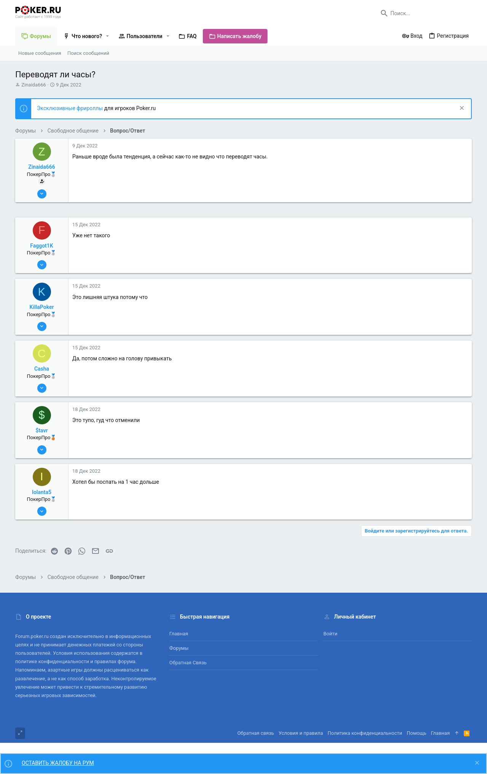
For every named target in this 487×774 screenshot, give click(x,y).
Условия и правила (301, 733)
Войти (330, 633)
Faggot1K (41, 246)
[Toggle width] (20, 733)
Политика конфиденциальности (365, 733)
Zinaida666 (33, 85)
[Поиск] (424, 13)
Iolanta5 (41, 492)
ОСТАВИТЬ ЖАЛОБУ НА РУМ (58, 763)
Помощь (417, 733)
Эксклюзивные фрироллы (70, 108)
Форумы (179, 648)
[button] (107, 36)
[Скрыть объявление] (461, 109)
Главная (178, 633)
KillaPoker (42, 307)
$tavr (41, 430)
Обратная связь (188, 662)
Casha (41, 369)
